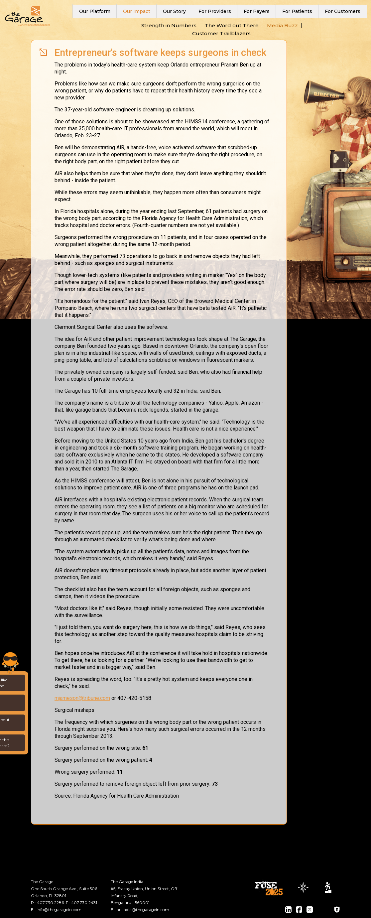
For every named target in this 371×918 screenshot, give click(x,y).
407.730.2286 (50, 902)
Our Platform (94, 11)
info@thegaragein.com (59, 909)
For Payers (257, 11)
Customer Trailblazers (221, 33)
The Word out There (232, 25)
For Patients (297, 11)
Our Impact (136, 11)
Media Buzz (282, 25)
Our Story (174, 11)
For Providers (214, 11)
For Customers (342, 11)
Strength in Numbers (168, 25)
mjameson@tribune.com (82, 698)
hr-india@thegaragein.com (142, 909)
